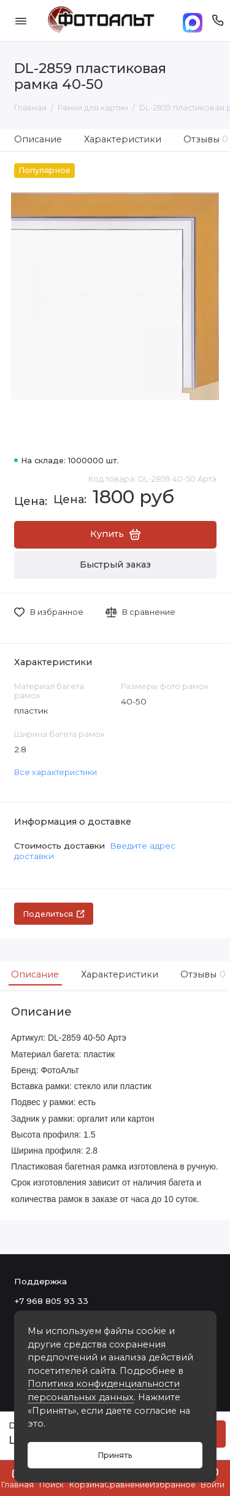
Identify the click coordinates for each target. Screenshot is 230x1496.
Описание (38, 139)
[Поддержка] (218, 20)
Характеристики (122, 139)
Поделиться (54, 914)
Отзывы (201, 974)
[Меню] (21, 20)
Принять (115, 1455)
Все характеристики (55, 772)
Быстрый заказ (115, 564)
